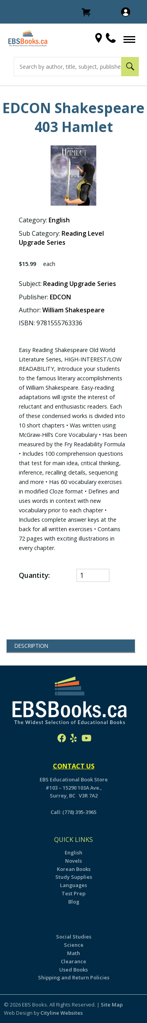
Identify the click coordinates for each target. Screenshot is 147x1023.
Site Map (112, 1004)
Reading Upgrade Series (79, 283)
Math (73, 953)
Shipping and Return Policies (73, 977)
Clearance (73, 961)
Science (73, 944)
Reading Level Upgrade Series (61, 238)
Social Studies (73, 936)
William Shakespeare (73, 310)
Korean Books (74, 869)
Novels (73, 860)
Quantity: (35, 575)
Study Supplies (73, 876)
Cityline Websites (61, 1012)
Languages (73, 885)
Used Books (73, 969)
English (59, 220)
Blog (73, 901)
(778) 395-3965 (79, 812)
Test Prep (73, 893)
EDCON (60, 297)
